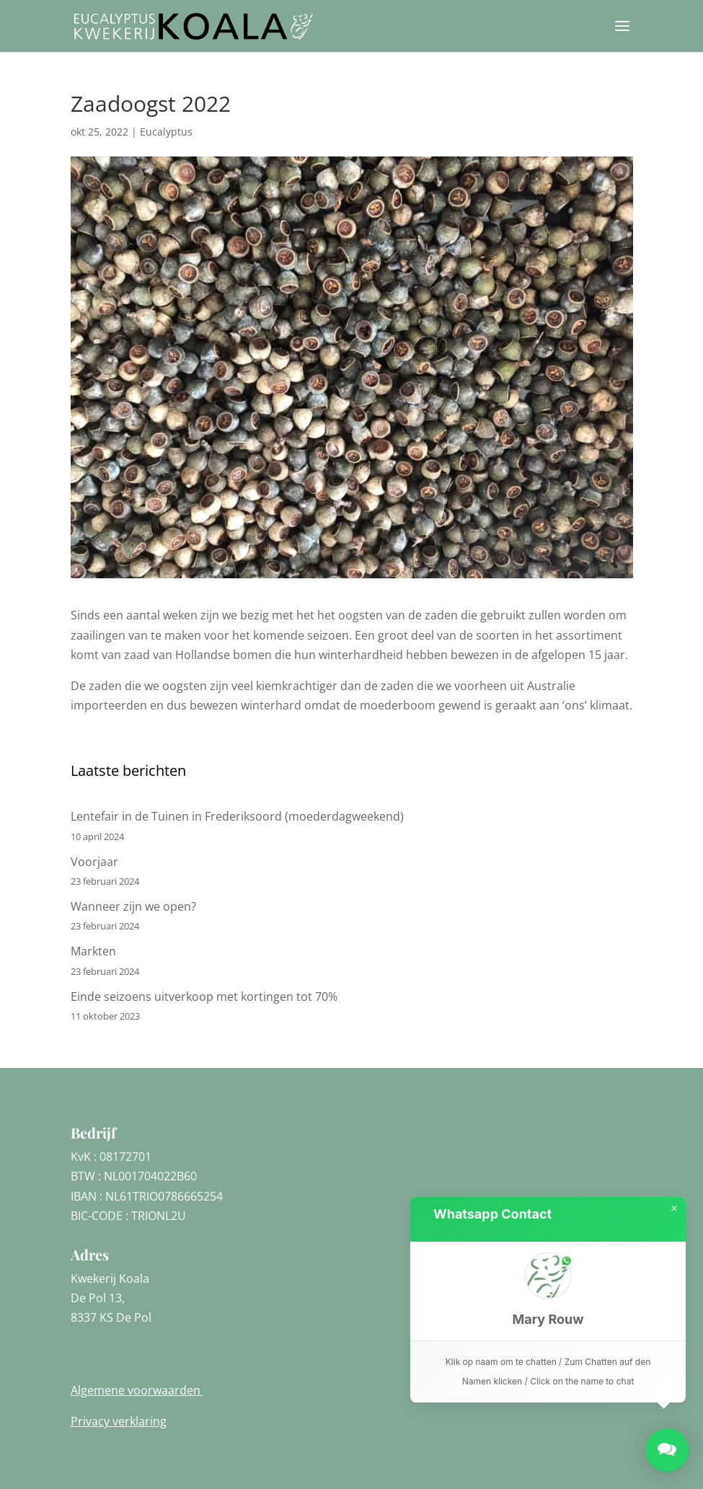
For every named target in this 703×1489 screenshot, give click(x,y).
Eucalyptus (166, 131)
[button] (548, 1291)
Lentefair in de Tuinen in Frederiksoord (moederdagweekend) (237, 816)
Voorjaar (94, 862)
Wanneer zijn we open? (133, 906)
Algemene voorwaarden (137, 1390)
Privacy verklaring (119, 1421)
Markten (93, 951)
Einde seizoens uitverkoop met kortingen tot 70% (204, 996)
